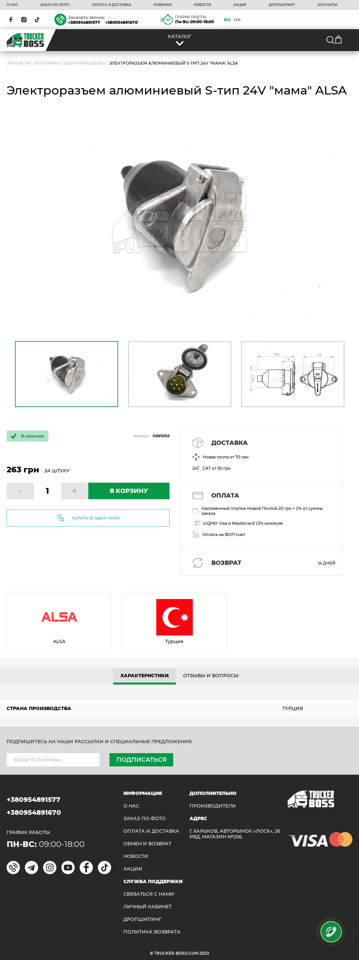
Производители (212, 806)
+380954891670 (121, 22)
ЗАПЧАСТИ (18, 63)
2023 (204, 953)
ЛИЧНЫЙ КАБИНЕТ (147, 907)
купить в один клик (96, 518)
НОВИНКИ (163, 5)
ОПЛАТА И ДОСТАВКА (111, 5)
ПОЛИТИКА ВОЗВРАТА (151, 932)
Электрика (47, 63)
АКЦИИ (239, 5)
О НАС (12, 5)
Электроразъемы (84, 63)
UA (237, 19)
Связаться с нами (148, 894)
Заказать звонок (86, 17)
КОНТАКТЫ (327, 5)
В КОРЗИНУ (129, 491)
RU (227, 19)
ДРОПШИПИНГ (282, 5)
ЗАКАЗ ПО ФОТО (54, 5)
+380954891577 (84, 22)
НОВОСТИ (202, 5)
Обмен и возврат (147, 844)
